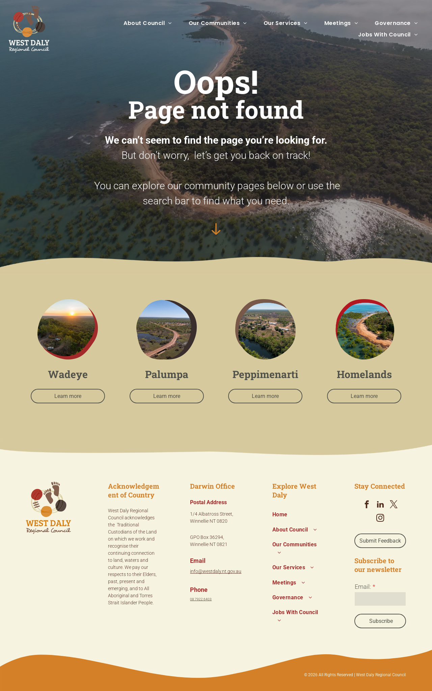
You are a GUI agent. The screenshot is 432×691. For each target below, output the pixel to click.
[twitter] (394, 505)
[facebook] (367, 505)
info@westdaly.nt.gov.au (215, 571)
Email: (363, 586)
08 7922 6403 (201, 599)
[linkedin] (380, 505)
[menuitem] (139, 23)
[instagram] (380, 518)
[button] (139, 23)
